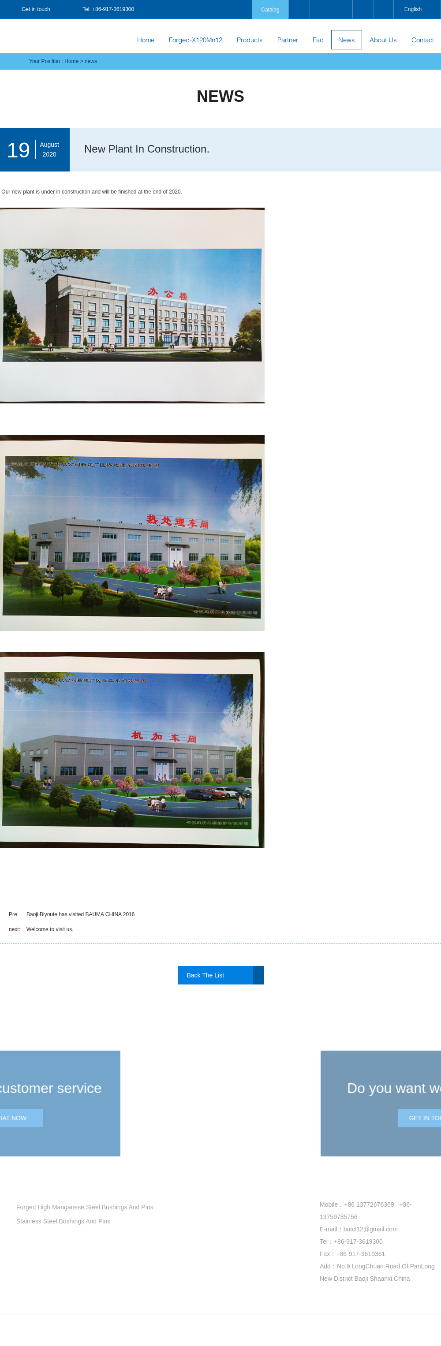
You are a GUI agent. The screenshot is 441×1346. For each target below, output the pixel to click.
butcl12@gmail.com (371, 1229)
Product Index (274, 1332)
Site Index (245, 1332)
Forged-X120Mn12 (195, 40)
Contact (422, 40)
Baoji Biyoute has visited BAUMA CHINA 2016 (80, 914)
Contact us (333, 1185)
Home (145, 40)
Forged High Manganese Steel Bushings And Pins (81, 1207)
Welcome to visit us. (49, 929)
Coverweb (348, 1332)
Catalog (270, 10)
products (31, 1185)
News (346, 40)
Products (250, 40)
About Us (383, 40)
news (91, 61)
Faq (318, 40)
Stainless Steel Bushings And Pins (59, 1221)
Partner (287, 40)
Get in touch (28, 9)
